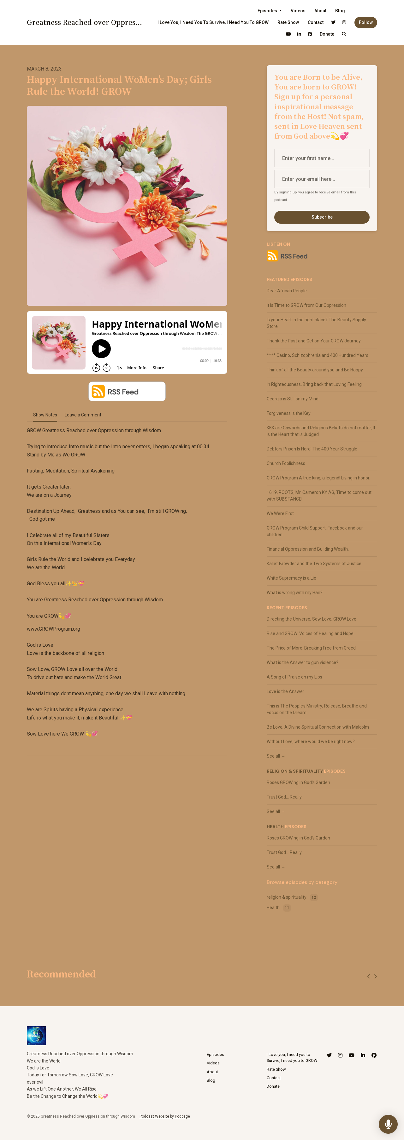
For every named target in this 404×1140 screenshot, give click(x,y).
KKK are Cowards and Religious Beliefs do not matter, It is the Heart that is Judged (321, 431)
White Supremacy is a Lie (291, 578)
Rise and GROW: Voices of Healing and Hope (310, 633)
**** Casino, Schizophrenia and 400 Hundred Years (317, 355)
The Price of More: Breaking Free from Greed (311, 647)
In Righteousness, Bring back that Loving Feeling (314, 384)
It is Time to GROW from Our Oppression (306, 305)
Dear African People (287, 290)
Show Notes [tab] (45, 414)
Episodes (268, 10)
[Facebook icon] (374, 1055)
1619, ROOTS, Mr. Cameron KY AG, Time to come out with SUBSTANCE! (319, 495)
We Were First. (281, 513)
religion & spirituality (295, 771)
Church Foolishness (286, 463)
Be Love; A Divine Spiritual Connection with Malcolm (318, 727)
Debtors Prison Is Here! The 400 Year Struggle (312, 448)
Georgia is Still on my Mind (292, 398)
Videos (298, 10)
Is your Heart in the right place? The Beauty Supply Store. (316, 323)
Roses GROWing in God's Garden (298, 782)
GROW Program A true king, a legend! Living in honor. (318, 477)
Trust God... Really (284, 796)
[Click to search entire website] (344, 34)
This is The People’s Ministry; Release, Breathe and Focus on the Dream (317, 709)
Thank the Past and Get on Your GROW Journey (314, 340)
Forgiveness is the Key (289, 413)
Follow (366, 22)
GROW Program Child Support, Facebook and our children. (315, 531)
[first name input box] (322, 158)
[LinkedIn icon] (363, 1055)
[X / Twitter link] (333, 22)
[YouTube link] (288, 34)
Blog (340, 10)
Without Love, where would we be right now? (311, 741)
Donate (327, 34)
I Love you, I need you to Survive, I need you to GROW (213, 22)
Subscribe (322, 217)
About (320, 10)
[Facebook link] (310, 34)
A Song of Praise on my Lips (294, 676)
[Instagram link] (344, 22)
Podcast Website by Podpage (165, 1116)
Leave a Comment (83, 414)
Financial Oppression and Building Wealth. (308, 549)
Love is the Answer (285, 691)
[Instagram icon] (340, 1055)
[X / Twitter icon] (329, 1055)
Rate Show (288, 22)
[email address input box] (322, 179)
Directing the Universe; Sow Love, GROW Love (311, 619)
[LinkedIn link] (299, 34)
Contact (316, 22)
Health (275, 826)
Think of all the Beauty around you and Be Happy (315, 369)
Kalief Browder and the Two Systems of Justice (314, 563)
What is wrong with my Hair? (295, 592)
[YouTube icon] (351, 1055)
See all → (276, 756)
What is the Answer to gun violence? (302, 662)
